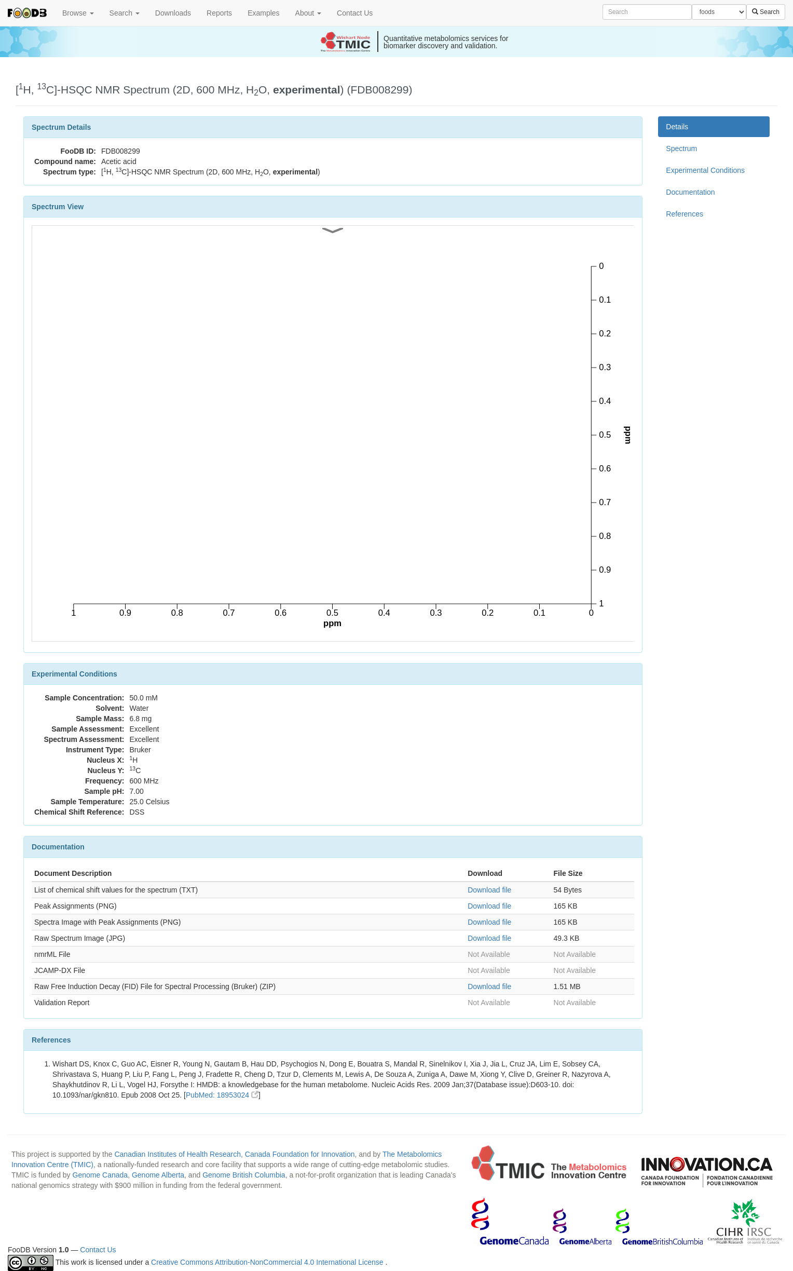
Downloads (173, 13)
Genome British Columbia (243, 1175)
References (684, 214)
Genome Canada (100, 1175)
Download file (489, 890)
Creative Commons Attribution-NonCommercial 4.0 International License (268, 1262)
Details (677, 127)
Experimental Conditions (705, 170)
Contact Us (355, 13)
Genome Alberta (158, 1175)
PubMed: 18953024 (222, 1095)
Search (125, 13)
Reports (219, 13)
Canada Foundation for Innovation (300, 1154)
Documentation (690, 192)
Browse (78, 13)
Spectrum (681, 148)
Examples (263, 13)
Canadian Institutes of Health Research (177, 1154)
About (308, 13)
